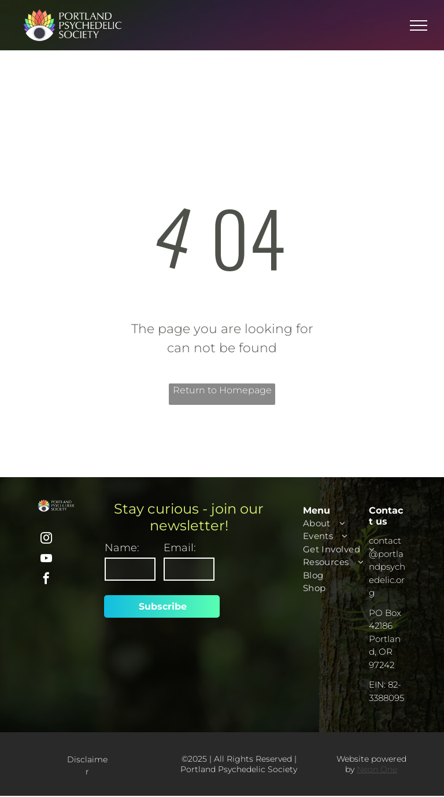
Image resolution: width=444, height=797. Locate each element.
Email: (180, 547)
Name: (122, 547)
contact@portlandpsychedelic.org (387, 566)
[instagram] (46, 539)
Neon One (377, 769)
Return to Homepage (222, 390)
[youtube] (46, 559)
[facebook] (46, 580)
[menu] (419, 25)
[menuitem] (345, 523)
